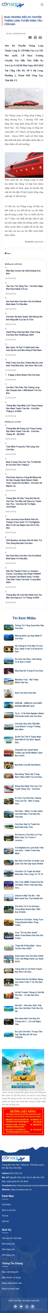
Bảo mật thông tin (10, 1272)
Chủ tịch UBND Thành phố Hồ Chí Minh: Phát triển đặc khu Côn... (29, 885)
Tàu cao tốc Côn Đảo (11, 1238)
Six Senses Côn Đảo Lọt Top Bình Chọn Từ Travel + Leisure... (28, 837)
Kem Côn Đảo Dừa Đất (25, 693)
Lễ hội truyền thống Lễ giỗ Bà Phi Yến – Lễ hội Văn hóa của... (29, 995)
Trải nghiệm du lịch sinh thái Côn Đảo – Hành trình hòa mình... (29, 850)
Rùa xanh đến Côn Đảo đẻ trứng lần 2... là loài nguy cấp (28, 1021)
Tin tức (5, 1216)
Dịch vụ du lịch (8, 1210)
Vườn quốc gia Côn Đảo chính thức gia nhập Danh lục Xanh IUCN (29, 959)
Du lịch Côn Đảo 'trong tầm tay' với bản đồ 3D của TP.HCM (28, 1034)
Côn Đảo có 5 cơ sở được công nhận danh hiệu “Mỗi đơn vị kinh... (27, 909)
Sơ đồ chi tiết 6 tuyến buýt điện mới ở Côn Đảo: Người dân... (28, 740)
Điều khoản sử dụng (11, 1277)
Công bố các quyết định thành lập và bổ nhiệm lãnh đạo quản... (28, 753)
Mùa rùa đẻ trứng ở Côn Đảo (29, 671)
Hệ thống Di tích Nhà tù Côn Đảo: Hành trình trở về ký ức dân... (29, 649)
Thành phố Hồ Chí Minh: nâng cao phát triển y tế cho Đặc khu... (29, 982)
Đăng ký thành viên (10, 1289)
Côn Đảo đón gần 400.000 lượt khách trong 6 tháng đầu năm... (27, 726)
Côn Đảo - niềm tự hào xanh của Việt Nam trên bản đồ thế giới (28, 814)
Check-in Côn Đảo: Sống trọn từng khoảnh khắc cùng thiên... (29, 922)
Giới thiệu (6, 1204)
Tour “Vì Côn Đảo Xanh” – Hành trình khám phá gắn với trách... (29, 935)
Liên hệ (5, 1221)
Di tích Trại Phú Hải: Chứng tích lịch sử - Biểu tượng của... (28, 801)
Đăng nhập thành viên (12, 1283)
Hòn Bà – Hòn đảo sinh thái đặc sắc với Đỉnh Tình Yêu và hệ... (29, 1008)
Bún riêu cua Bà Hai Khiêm (27, 765)
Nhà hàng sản (8, 1244)
